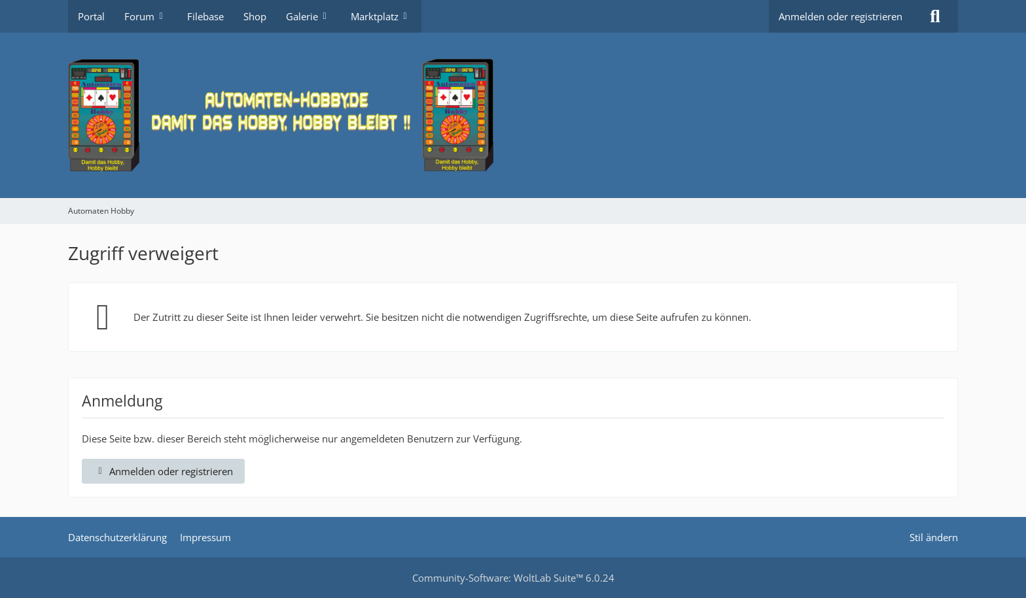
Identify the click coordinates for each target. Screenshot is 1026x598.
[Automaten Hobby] (513, 115)
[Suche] (935, 16)
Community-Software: (513, 577)
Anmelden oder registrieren (840, 16)
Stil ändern (934, 537)
